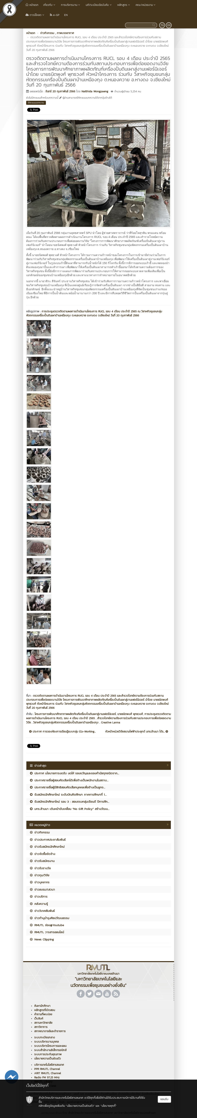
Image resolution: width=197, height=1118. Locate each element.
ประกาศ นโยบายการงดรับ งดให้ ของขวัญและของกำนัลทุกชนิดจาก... (74, 773)
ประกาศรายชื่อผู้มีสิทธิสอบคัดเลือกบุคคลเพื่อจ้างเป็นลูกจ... (67, 787)
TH (162, 25)
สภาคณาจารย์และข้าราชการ (50, 1031)
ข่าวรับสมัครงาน (42, 861)
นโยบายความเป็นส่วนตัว (47, 1058)
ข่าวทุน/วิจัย (39, 875)
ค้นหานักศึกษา (42, 1006)
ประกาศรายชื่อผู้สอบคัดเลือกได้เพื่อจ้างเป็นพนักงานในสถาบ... (68, 780)
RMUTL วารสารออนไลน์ (46, 932)
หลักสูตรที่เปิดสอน (44, 1010)
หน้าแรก (32, 5)
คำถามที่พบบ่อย (43, 1014)
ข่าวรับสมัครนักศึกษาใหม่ (47, 846)
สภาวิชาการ (40, 1027)
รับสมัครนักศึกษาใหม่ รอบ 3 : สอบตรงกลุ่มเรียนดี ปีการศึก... (69, 801)
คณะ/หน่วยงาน (146, 5)
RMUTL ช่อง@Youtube (46, 925)
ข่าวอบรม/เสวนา (42, 889)
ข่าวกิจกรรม (39, 832)
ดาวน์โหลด (35, 15)
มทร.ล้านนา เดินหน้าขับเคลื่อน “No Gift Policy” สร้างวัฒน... (69, 808)
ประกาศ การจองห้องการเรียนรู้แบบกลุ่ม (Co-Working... (62, 732)
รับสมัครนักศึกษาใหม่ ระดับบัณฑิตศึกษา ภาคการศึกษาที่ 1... (68, 794)
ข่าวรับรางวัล (40, 868)
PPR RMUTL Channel (47, 1069)
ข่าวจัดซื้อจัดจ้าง (42, 854)
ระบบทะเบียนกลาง (44, 1037)
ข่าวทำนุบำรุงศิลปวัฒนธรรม (49, 918)
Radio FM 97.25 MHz (47, 1077)
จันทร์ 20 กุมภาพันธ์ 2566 (60, 91)
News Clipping (41, 939)
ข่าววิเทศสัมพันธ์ (42, 910)
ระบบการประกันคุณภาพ (48, 1054)
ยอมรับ (164, 1099)
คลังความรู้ (38, 903)
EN (66, 15)
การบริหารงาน (71, 5)
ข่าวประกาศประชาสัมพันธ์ (47, 839)
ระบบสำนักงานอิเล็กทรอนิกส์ (50, 1050)
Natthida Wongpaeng (94, 91)
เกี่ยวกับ (49, 5)
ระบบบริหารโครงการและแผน (50, 1046)
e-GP (54, 15)
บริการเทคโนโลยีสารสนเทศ (49, 1065)
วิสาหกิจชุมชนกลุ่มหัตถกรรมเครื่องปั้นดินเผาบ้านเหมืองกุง (66, 722)
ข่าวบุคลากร (39, 882)
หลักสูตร (124, 5)
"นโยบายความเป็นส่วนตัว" (80, 1106)
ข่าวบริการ (38, 896)
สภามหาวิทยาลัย (43, 1023)
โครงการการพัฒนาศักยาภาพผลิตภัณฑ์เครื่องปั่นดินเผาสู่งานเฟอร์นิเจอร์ (75, 714)
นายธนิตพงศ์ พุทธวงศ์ (130, 714)
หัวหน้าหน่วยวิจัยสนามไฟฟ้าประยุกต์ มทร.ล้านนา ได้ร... (136, 732)
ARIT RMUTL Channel (47, 1073)
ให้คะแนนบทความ (36, 102)
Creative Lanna (110, 722)
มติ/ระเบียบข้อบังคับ (99, 5)
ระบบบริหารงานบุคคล (46, 1042)
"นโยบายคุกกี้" (109, 1106)
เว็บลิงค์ (38, 1018)
